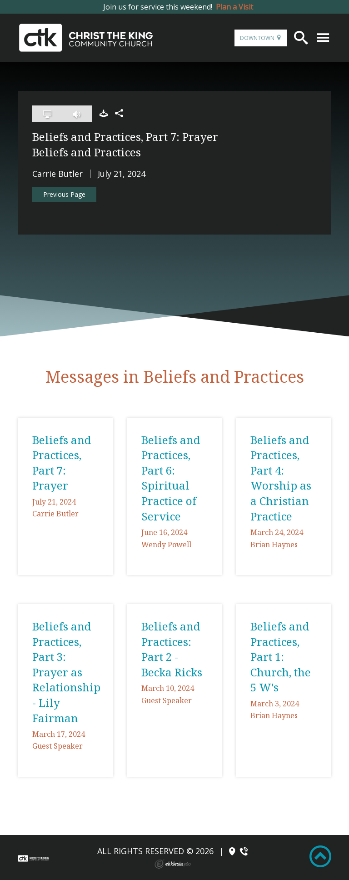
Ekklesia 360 (173, 864)
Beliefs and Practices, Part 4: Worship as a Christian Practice (280, 478)
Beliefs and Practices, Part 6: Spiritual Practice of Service (170, 478)
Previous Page (64, 194)
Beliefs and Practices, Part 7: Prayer (61, 462)
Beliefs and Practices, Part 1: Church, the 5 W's (280, 657)
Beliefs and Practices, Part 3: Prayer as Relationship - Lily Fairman (66, 672)
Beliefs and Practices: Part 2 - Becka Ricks (171, 649)
